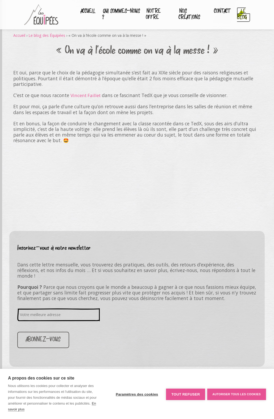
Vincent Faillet (86, 95)
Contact (221, 11)
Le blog (240, 14)
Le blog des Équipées (47, 35)
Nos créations (189, 14)
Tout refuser (185, 394)
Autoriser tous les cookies (237, 394)
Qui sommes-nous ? (118, 14)
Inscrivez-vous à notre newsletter (54, 248)
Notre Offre (152, 14)
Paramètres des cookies (136, 394)
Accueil (87, 11)
